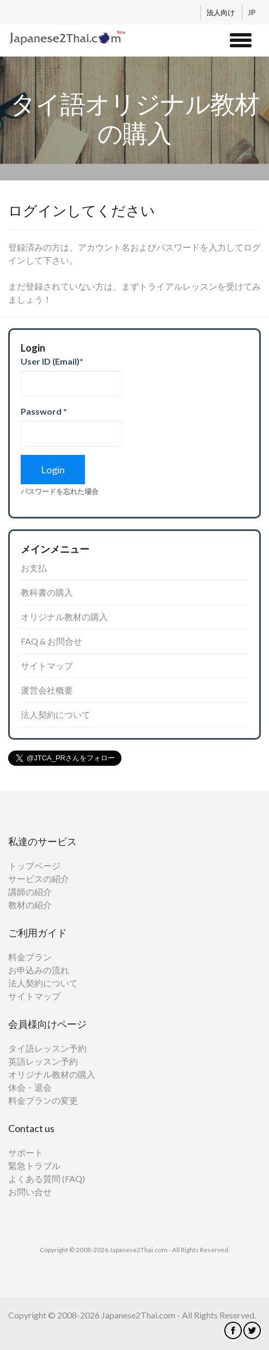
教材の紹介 (30, 904)
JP (251, 12)
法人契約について (55, 714)
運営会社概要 (47, 690)
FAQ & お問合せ (51, 641)
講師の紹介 (30, 891)
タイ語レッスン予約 (47, 1048)
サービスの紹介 (38, 878)
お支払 (34, 567)
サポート (25, 1152)
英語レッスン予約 (43, 1061)
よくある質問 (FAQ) (46, 1178)
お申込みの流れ (38, 970)
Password (44, 411)
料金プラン (30, 957)
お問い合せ (30, 1191)
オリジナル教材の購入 (64, 616)
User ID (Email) (52, 361)
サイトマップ (47, 665)
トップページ (34, 865)
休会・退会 (30, 1087)
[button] (241, 38)
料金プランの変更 (43, 1100)
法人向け (221, 12)
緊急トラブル (34, 1165)
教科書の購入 (47, 592)
